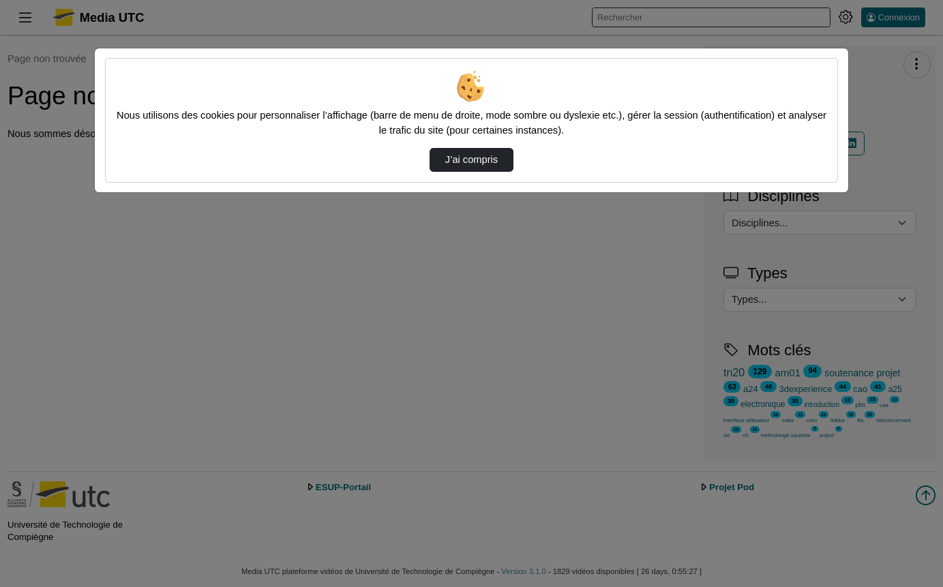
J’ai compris (471, 159)
